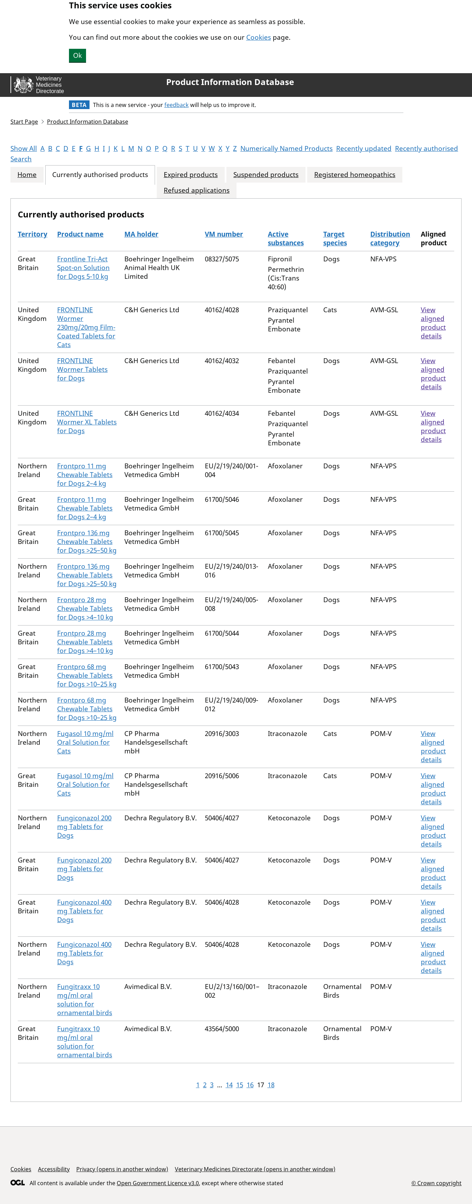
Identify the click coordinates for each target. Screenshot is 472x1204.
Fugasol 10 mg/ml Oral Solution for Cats (85, 742)
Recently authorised (426, 148)
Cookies (258, 37)
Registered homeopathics (354, 174)
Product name (80, 234)
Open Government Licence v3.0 (158, 1183)
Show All (23, 148)
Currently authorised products (100, 174)
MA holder (141, 234)
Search (21, 158)
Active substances (286, 238)
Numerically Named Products (286, 148)
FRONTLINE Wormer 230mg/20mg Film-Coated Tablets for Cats (86, 327)
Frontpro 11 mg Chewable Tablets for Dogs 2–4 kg (85, 474)
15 (239, 1084)
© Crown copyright (436, 1183)
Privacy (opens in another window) (122, 1169)
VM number (224, 234)
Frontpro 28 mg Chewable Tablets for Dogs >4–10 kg (85, 608)
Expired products (191, 174)
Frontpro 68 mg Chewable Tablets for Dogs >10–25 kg (87, 675)
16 (250, 1084)
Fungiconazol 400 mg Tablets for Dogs (84, 911)
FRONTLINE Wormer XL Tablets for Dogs (87, 422)
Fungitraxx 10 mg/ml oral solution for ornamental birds (84, 999)
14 (229, 1084)
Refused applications (197, 190)
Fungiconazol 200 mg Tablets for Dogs (84, 826)
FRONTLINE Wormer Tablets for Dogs (82, 369)
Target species (335, 238)
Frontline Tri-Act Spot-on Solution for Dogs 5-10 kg (83, 267)
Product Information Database (230, 82)
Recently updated (364, 148)
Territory (32, 234)
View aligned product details (433, 322)
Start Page (24, 121)
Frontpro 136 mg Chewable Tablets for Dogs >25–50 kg (87, 541)
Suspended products (266, 174)
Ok (77, 55)
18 (271, 1084)
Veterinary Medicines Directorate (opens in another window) (255, 1169)
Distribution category (390, 238)
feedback (176, 105)
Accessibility (54, 1169)
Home (27, 174)
